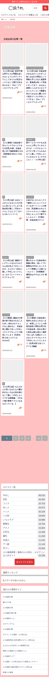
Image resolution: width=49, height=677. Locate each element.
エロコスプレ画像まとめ (28, 15)
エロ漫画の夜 (8, 597)
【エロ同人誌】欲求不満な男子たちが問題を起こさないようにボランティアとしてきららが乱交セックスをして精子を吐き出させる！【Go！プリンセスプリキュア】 (12, 79)
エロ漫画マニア (9, 656)
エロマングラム (9, 624)
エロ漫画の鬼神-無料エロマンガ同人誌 (17, 667)
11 (39, 438)
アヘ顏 (24, 544)
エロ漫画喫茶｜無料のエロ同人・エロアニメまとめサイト (24, 554)
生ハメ (24, 507)
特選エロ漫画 (8, 672)
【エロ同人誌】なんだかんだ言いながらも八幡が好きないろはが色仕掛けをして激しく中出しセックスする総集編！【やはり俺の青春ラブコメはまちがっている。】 (12, 395)
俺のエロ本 (7, 602)
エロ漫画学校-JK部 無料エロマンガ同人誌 (18, 640)
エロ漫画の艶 (8, 629)
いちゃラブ (24, 519)
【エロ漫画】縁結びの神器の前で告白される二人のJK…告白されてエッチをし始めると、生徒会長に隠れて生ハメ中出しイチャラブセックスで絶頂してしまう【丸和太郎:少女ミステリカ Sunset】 (12, 329)
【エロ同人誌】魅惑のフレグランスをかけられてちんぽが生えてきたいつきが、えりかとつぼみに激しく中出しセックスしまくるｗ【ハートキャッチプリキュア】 (12, 268)
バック (24, 511)
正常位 (24, 532)
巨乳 (24, 499)
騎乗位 (24, 524)
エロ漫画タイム (9, 618)
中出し (24, 495)
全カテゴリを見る (24, 562)
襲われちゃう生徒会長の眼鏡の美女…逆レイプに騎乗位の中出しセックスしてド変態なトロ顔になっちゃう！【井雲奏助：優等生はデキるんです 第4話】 (36, 268)
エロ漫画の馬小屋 (9, 613)
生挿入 (24, 540)
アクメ (24, 528)
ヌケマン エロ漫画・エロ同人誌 (15, 634)
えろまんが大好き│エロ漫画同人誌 (16, 645)
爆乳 (24, 536)
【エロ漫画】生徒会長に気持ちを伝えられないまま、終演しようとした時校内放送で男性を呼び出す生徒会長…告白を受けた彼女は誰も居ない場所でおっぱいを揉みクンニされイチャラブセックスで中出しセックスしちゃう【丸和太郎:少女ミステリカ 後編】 (36, 332)
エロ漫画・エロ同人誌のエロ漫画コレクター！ (20, 661)
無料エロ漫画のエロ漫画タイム (15, 651)
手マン (24, 548)
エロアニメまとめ (8, 15)
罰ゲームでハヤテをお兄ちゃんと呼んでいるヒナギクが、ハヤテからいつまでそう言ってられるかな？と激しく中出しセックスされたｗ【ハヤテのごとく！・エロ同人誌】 (36, 151)
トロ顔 (24, 515)
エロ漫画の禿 (8, 607)
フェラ (24, 503)
